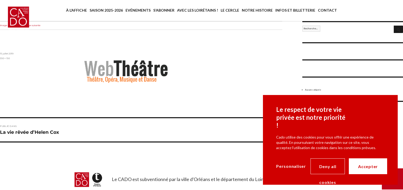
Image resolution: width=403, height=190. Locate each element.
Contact (327, 10)
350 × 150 (5, 58)
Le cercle (230, 10)
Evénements (138, 10)
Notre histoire (257, 10)
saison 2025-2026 (106, 10)
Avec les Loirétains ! (197, 10)
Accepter (368, 166)
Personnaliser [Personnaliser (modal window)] (291, 166)
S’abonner (163, 10)
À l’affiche (76, 10)
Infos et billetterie (295, 10)
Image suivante (32, 25)
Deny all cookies (327, 169)
